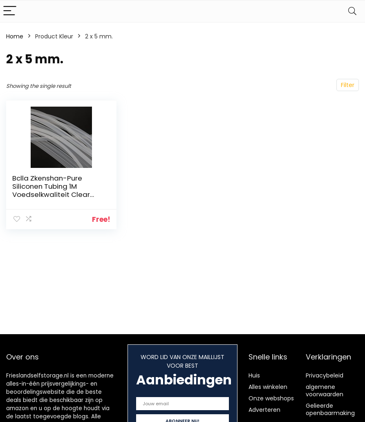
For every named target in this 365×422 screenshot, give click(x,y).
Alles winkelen (268, 387)
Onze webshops (271, 398)
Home (14, 36)
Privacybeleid (324, 375)
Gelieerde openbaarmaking (330, 409)
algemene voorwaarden (324, 390)
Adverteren (264, 410)
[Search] (352, 11)
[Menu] (10, 11)
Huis (254, 375)
